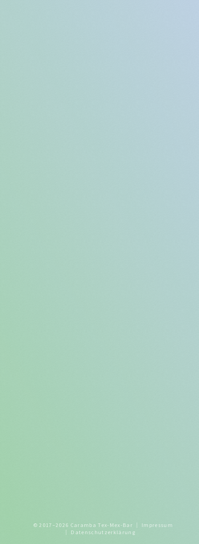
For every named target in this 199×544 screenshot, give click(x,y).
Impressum (157, 525)
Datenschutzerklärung (103, 532)
